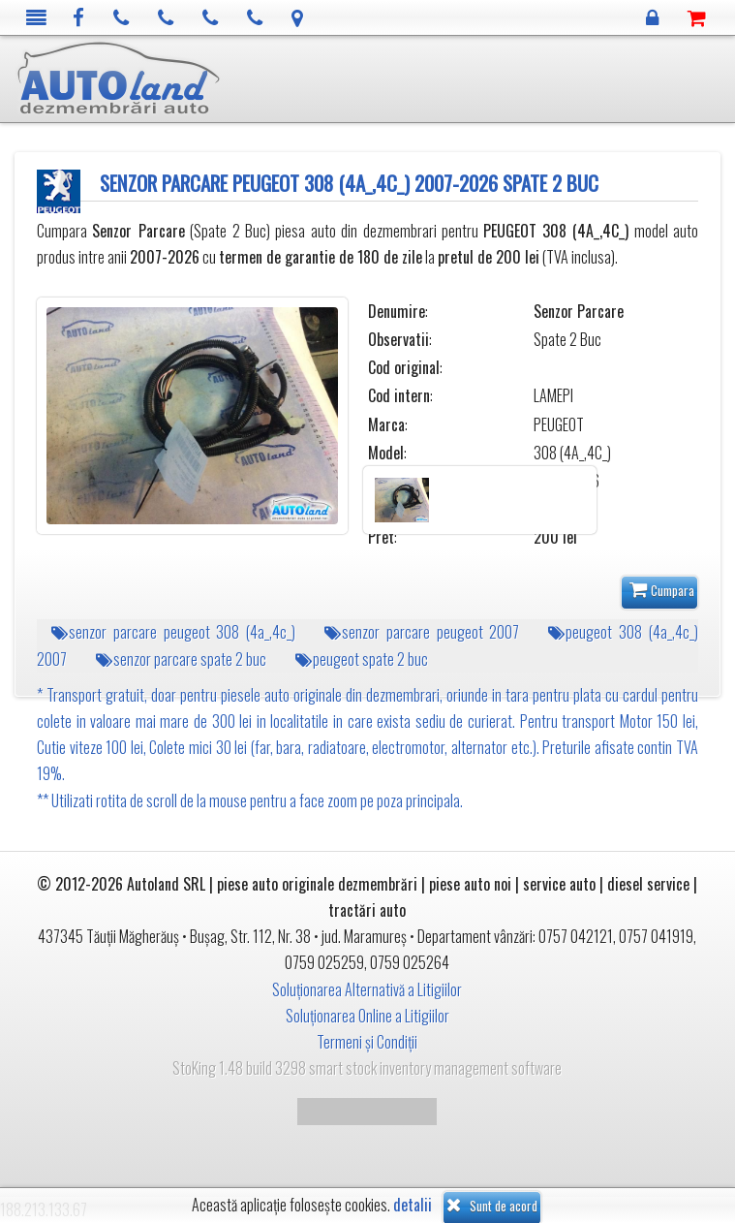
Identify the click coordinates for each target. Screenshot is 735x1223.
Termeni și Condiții (367, 1041)
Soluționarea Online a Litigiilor (367, 1015)
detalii (412, 1205)
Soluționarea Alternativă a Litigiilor (367, 989)
